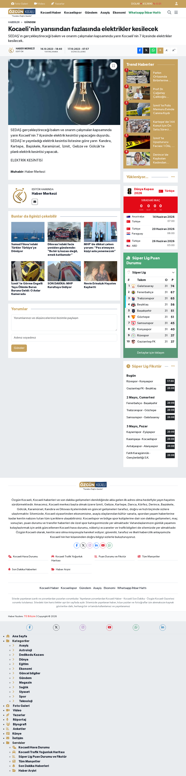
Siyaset (21, 691)
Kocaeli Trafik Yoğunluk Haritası (67, 558)
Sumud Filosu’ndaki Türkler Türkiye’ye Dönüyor (24, 248)
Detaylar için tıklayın (150, 352)
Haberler (14, 22)
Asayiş (105, 12)
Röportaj (16, 719)
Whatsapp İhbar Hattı (145, 12)
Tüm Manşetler (149, 556)
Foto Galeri (19, 3)
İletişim (14, 738)
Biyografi (16, 724)
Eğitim (20, 664)
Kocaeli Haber (51, 12)
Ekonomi (119, 12)
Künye (13, 733)
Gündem (91, 12)
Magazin (22, 682)
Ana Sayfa (16, 636)
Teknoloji (22, 701)
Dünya (20, 659)
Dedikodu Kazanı (28, 654)
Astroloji (22, 650)
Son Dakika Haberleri (22, 569)
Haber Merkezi (44, 193)
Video (39, 3)
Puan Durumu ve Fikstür (110, 556)
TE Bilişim (30, 616)
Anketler (16, 728)
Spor (19, 696)
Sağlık (20, 687)
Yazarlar (57, 3)
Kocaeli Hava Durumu (23, 556)
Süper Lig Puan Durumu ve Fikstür (39, 756)
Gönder (19, 348)
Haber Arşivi (60, 569)
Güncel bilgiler (26, 673)
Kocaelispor (73, 12)
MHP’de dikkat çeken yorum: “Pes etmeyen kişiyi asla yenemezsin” (100, 248)
